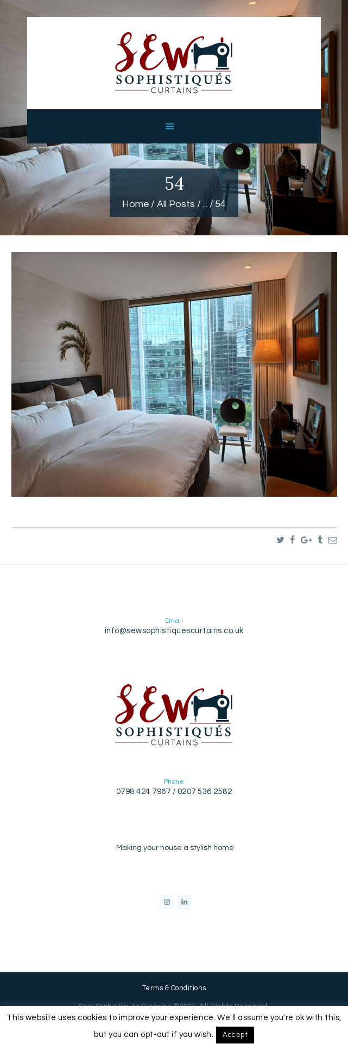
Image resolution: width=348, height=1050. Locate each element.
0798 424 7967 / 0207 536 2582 (174, 792)
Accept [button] (235, 1035)
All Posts (176, 204)
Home (135, 204)
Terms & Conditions (174, 988)
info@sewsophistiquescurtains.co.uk (174, 631)
